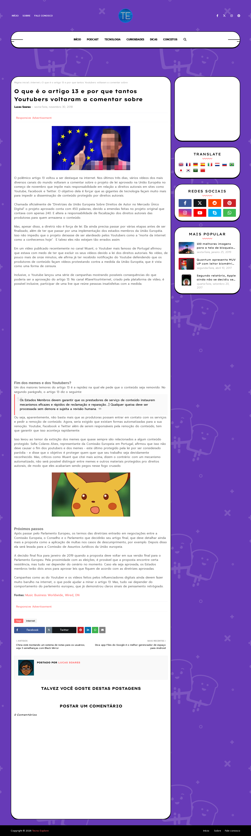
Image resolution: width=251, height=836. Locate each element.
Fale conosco (43, 15)
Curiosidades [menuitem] (135, 39)
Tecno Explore (40, 830)
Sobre (26, 15)
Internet (35, 82)
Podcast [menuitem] (93, 39)
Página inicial (21, 82)
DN (77, 595)
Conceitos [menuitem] (170, 39)
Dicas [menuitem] (153, 39)
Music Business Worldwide (44, 595)
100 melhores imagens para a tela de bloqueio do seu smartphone (215, 246)
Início (15, 15)
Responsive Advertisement (34, 118)
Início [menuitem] (77, 39)
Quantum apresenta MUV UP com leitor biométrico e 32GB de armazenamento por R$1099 (216, 262)
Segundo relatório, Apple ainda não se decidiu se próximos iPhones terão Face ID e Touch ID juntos (216, 277)
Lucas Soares (22, 107)
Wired (69, 595)
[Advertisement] (125, 63)
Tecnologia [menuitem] (113, 39)
